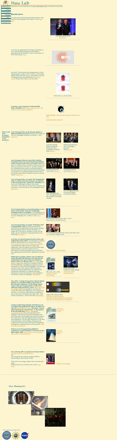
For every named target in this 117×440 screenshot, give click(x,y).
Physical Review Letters (23, 308)
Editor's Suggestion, (17, 263)
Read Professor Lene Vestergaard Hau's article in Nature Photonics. (27, 333)
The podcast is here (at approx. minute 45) (27, 108)
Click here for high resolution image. (69, 272)
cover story (35, 261)
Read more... (19, 174)
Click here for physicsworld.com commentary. (59, 298)
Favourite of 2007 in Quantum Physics (22, 353)
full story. (74, 171)
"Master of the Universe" (32, 108)
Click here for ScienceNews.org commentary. (59, 299)
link (28, 79)
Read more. (14, 137)
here (25, 54)
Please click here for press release (55, 250)
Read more (62, 37)
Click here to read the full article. (51, 274)
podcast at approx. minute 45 (54, 119)
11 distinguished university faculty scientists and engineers (27, 243)
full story (52, 151)
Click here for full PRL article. (55, 296)
